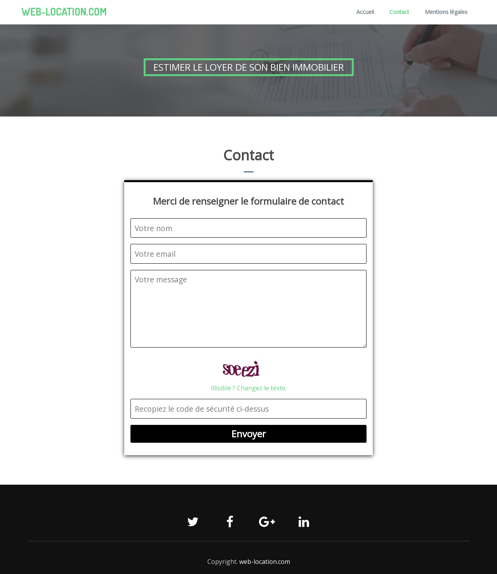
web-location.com (64, 12)
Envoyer (248, 433)
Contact (399, 12)
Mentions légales (446, 12)
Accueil (365, 12)
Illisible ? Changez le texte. (249, 388)
